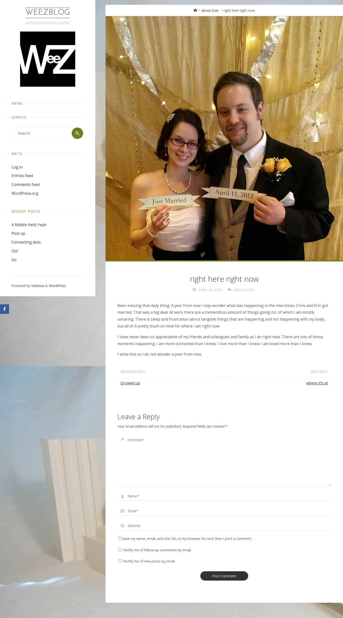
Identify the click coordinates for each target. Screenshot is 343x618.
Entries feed (22, 175)
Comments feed (25, 184)
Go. (14, 259)
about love (210, 10)
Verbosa (37, 285)
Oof (14, 251)
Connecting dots (26, 242)
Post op (18, 233)
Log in (17, 167)
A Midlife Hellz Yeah (28, 224)
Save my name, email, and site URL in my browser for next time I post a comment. (185, 538)
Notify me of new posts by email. (149, 561)
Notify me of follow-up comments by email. (157, 550)
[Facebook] (4, 309)
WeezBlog (47, 12)
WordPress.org (24, 193)
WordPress (57, 285)
